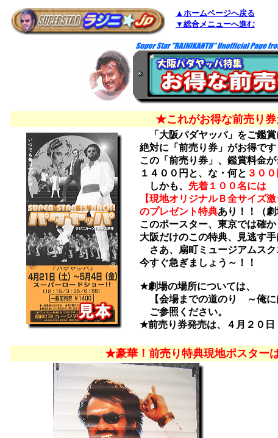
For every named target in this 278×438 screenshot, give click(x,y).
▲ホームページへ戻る (215, 13)
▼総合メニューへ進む (215, 24)
